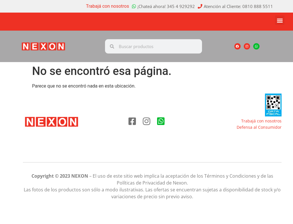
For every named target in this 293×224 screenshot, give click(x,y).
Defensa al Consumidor (259, 127)
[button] (279, 20)
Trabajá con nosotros (107, 6)
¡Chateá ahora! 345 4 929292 (166, 6)
